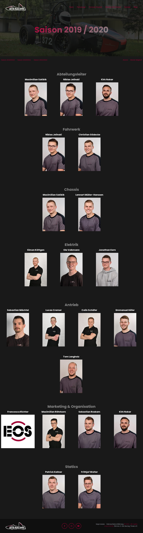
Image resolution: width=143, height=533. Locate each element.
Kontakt (127, 7)
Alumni (125, 60)
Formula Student (95, 7)
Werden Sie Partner (113, 7)
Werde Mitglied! (136, 60)
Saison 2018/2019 (8, 60)
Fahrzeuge (81, 7)
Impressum (100, 524)
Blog (135, 7)
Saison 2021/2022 (40, 60)
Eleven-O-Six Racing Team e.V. (125, 526)
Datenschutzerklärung (115, 524)
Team (71, 7)
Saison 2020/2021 (24, 60)
